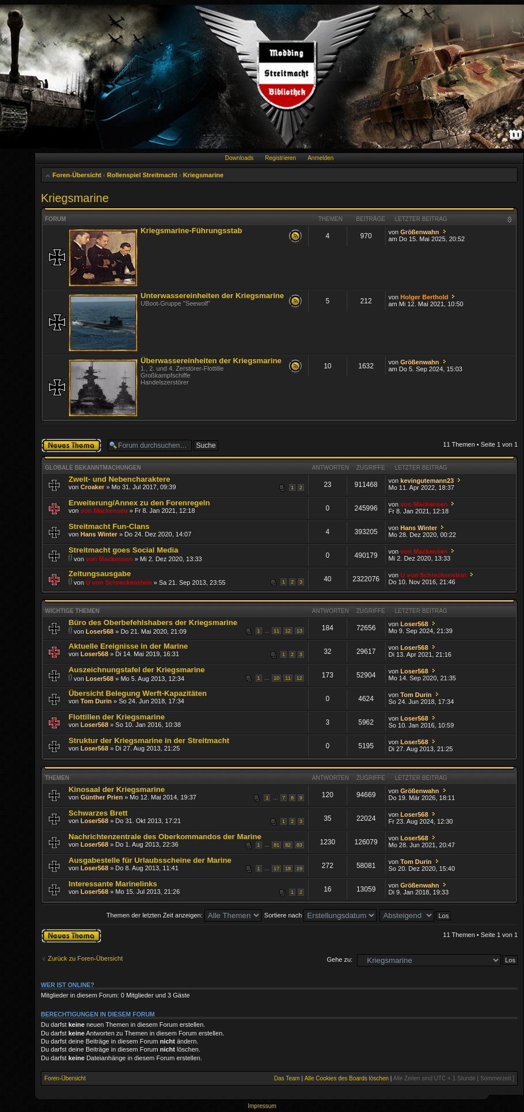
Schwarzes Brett (98, 813)
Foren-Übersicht (76, 175)
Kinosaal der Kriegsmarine (117, 789)
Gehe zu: (339, 959)
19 (299, 868)
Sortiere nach (320, 915)
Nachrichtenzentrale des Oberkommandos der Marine (165, 836)
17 (276, 868)
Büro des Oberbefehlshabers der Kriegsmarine (153, 622)
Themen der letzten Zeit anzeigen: (184, 915)
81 (276, 845)
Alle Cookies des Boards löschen (347, 1078)
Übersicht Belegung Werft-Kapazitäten (138, 693)
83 (299, 845)
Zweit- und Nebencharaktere (119, 479)
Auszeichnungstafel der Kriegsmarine (137, 669)
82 (288, 845)
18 (288, 868)
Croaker (93, 486)
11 (276, 631)
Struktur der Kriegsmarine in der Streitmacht (149, 740)
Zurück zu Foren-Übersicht (85, 958)
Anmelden (320, 158)
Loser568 (99, 631)
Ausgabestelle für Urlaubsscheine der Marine (150, 860)
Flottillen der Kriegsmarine (117, 717)
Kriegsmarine (203, 175)
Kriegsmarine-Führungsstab (191, 230)
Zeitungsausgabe (100, 573)
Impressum (262, 1106)
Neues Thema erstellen (71, 445)
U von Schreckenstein (119, 582)
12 (288, 631)
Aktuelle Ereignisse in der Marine (128, 646)
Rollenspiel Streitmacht (142, 175)
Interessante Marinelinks (113, 883)
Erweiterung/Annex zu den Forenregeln (139, 502)
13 (299, 631)
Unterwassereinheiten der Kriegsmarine (212, 295)
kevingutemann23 (427, 480)
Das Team (287, 1078)
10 (276, 678)
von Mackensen (104, 510)
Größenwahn (419, 232)
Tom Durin (96, 701)
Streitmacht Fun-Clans (109, 526)
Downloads (239, 158)
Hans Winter (99, 534)
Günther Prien (102, 797)
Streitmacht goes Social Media (124, 550)
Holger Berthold (424, 297)
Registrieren (280, 158)
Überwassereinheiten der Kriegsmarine (211, 360)
